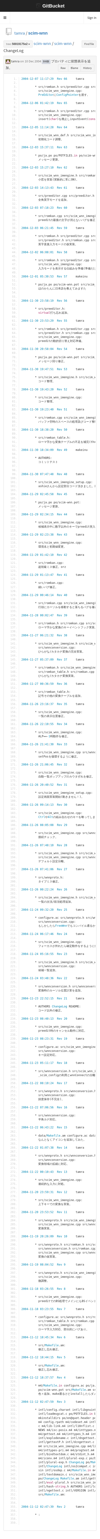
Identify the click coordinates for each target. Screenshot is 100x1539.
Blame (74, 68)
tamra (19, 33)
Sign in (91, 18)
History (87, 68)
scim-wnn (38, 33)
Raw (63, 68)
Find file (89, 44)
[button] (5, 18)
